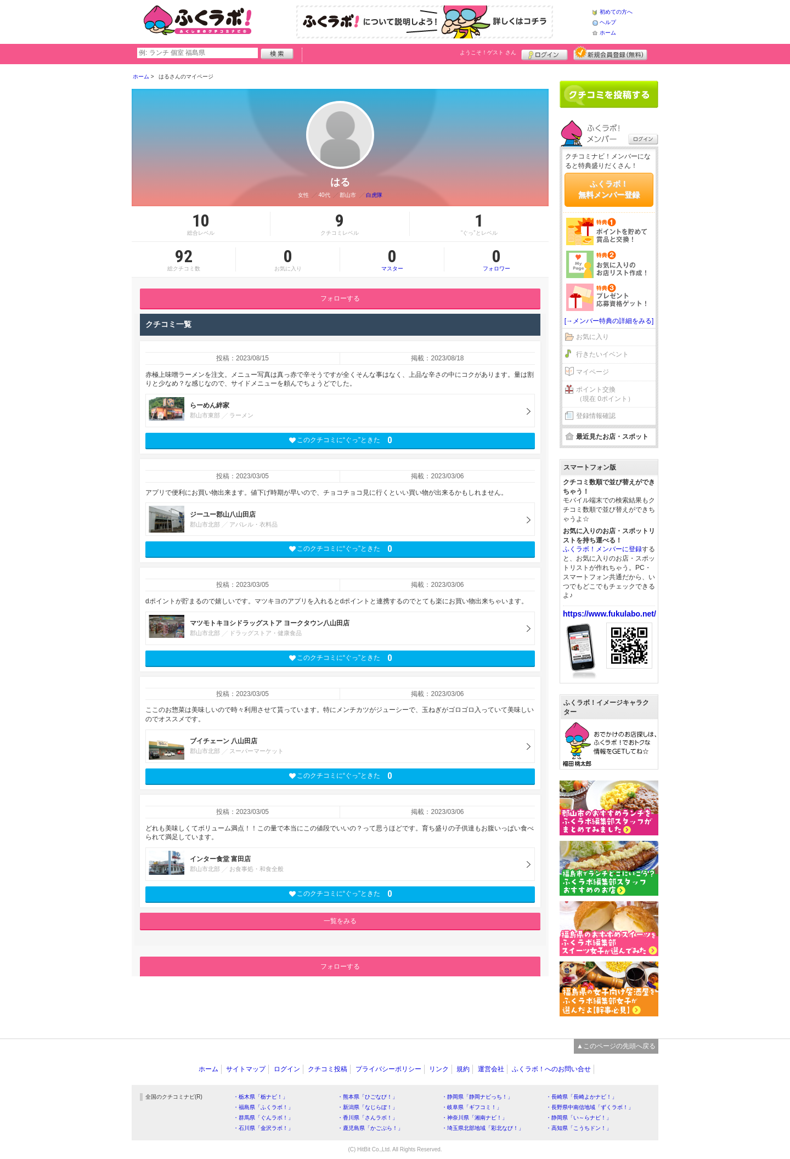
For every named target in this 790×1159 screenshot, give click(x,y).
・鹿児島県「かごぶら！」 (370, 1128)
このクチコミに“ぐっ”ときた (340, 440)
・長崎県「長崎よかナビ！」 (581, 1097)
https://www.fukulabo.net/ (609, 613)
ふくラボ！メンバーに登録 (602, 549)
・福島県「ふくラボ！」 (263, 1107)
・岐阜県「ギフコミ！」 (472, 1107)
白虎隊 (374, 195)
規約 (463, 1069)
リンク (439, 1069)
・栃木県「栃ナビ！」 (260, 1097)
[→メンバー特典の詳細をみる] (609, 321)
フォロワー (496, 259)
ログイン (544, 53)
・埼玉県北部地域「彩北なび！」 (483, 1128)
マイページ (592, 372)
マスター (392, 259)
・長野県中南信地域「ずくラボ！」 (590, 1107)
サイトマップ (246, 1069)
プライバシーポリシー (388, 1069)
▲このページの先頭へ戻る (616, 1046)
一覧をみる (340, 921)
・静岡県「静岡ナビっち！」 (477, 1097)
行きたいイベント (602, 354)
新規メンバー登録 (610, 53)
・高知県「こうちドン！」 (579, 1128)
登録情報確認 (596, 416)
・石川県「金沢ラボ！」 (263, 1128)
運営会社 (491, 1069)
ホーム (608, 33)
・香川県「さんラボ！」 (367, 1118)
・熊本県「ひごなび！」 (367, 1097)
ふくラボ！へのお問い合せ (551, 1069)
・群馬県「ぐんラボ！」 (263, 1118)
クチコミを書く (609, 94)
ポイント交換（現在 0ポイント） (605, 394)
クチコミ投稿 (327, 1069)
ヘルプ (608, 22)
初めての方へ (616, 12)
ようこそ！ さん (488, 52)
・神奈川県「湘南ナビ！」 (474, 1118)
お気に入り (592, 337)
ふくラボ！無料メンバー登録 (609, 189)
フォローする (340, 298)
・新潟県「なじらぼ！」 (367, 1107)
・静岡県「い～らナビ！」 (579, 1118)
